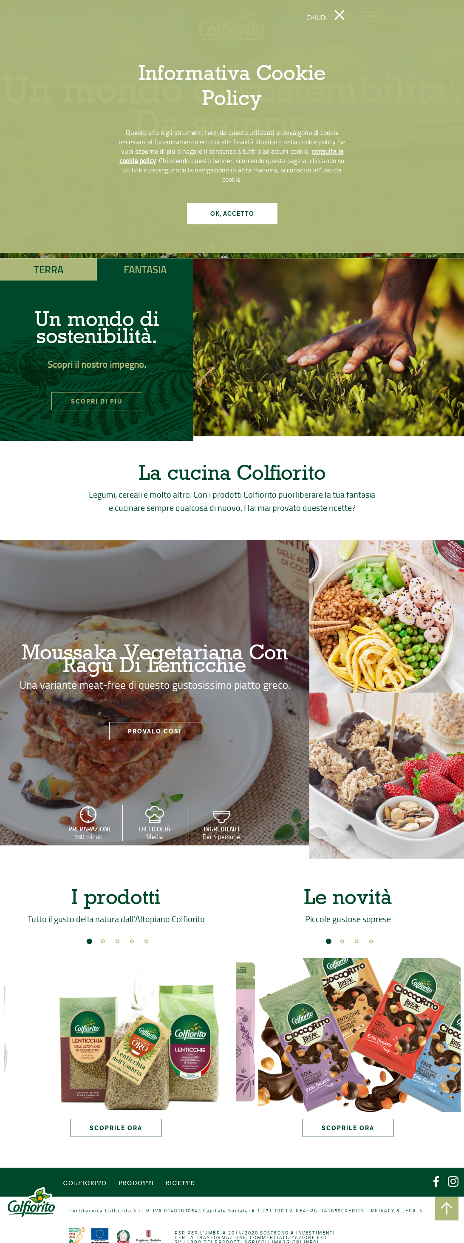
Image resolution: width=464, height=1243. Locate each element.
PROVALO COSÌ (155, 734)
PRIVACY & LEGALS (386, 1210)
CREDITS (345, 1210)
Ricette (183, 1184)
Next (211, 1033)
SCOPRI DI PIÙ (96, 401)
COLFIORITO (94, 1184)
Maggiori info (292, 1240)
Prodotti (142, 1184)
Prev (20, 1033)
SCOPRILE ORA (116, 1120)
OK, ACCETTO (232, 213)
